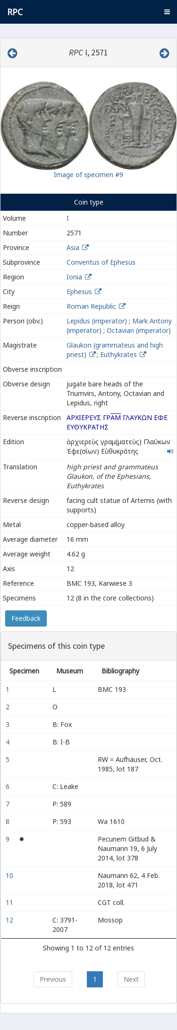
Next (131, 979)
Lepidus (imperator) (97, 320)
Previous (53, 979)
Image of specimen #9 (88, 174)
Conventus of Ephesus (101, 262)
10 (10, 875)
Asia (73, 247)
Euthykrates (119, 354)
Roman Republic (91, 306)
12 (10, 919)
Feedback (26, 618)
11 (10, 902)
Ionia (74, 276)
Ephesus (79, 291)
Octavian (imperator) (139, 330)
